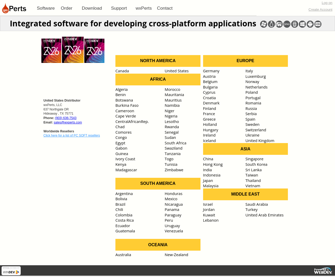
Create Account (320, 9)
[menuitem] (46, 8)
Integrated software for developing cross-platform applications (133, 23)
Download (92, 8)
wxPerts (144, 8)
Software (46, 8)
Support (119, 8)
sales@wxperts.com (68, 122)
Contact (165, 8)
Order (66, 8)
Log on (327, 3)
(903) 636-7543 (65, 118)
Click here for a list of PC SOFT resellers (71, 135)
